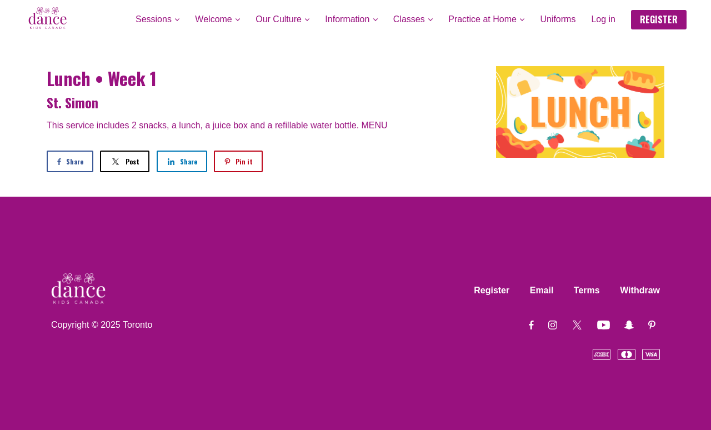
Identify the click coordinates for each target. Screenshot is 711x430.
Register (491, 290)
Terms (587, 290)
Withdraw (640, 290)
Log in (603, 19)
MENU (375, 125)
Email (542, 290)
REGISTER (659, 19)
